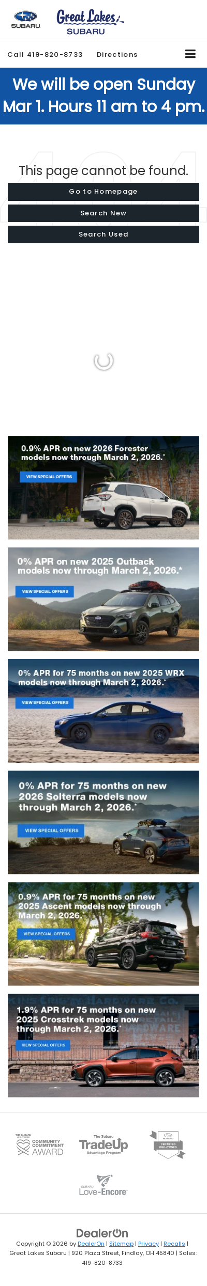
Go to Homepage (103, 191)
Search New (103, 213)
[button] (45, 54)
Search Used (103, 234)
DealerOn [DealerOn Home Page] (91, 1244)
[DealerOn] (102, 1232)
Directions (117, 54)
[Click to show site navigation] (190, 54)
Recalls (174, 1244)
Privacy (148, 1244)
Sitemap (121, 1244)
